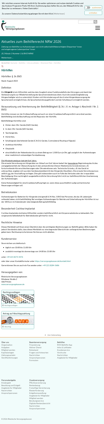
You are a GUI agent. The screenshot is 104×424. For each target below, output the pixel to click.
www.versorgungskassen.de (12, 284)
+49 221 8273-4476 (14, 257)
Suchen (96, 22)
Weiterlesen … (7, 57)
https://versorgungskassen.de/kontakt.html (53, 261)
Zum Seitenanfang (54, 335)
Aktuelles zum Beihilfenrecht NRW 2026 (31, 41)
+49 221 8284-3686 (51, 265)
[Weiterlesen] (59, 13)
